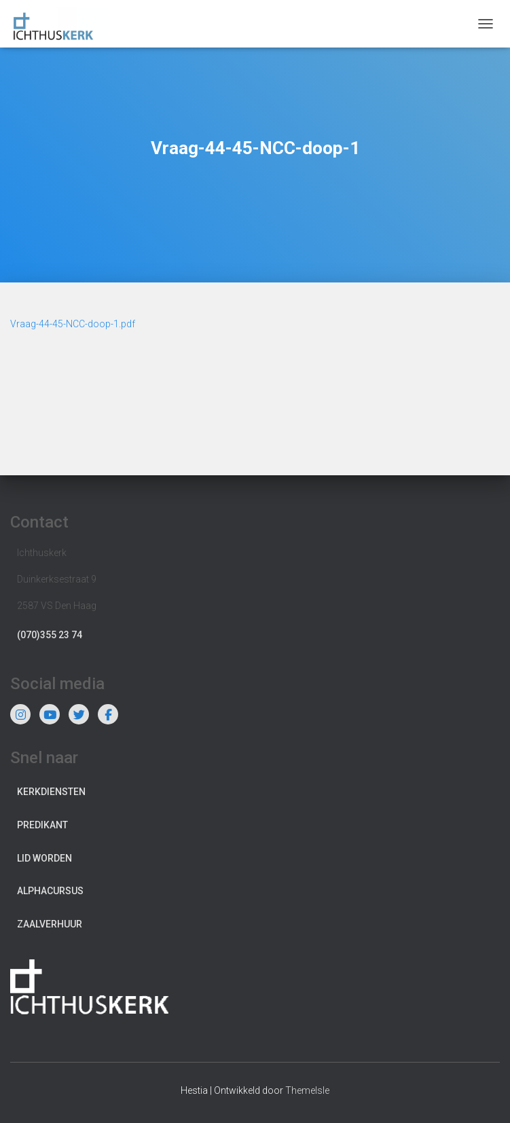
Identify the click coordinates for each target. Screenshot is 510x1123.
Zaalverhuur (49, 924)
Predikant (42, 825)
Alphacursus (50, 890)
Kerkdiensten (51, 791)
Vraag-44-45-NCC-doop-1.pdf (72, 323)
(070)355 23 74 (49, 634)
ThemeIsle (307, 1090)
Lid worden (44, 858)
